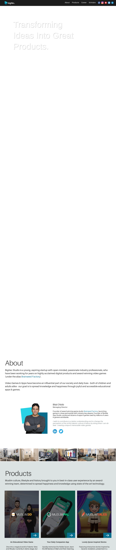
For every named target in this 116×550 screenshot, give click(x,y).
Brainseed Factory (30, 376)
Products (75, 3)
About (67, 3)
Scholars (92, 3)
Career (84, 3)
